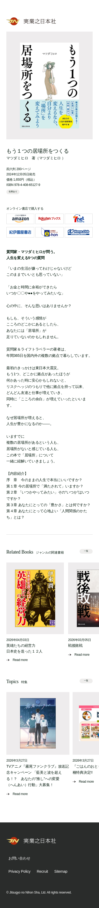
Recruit (42, 871)
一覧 (86, 551)
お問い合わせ (19, 858)
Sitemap (60, 871)
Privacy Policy (19, 871)
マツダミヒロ (17, 158)
